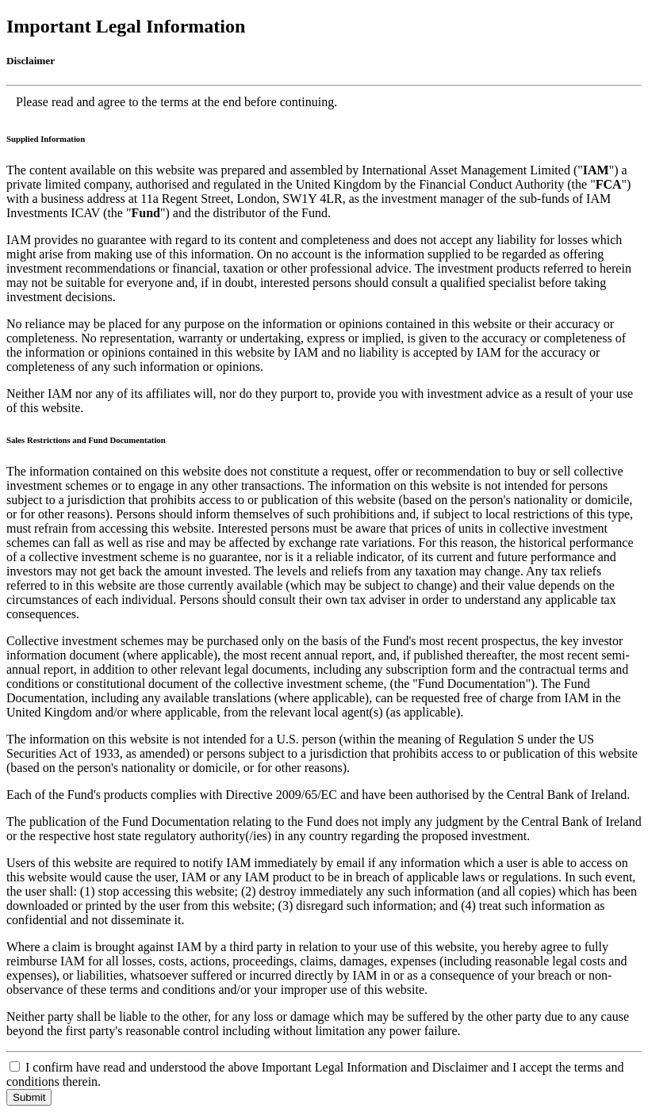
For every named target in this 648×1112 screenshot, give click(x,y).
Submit (29, 1097)
